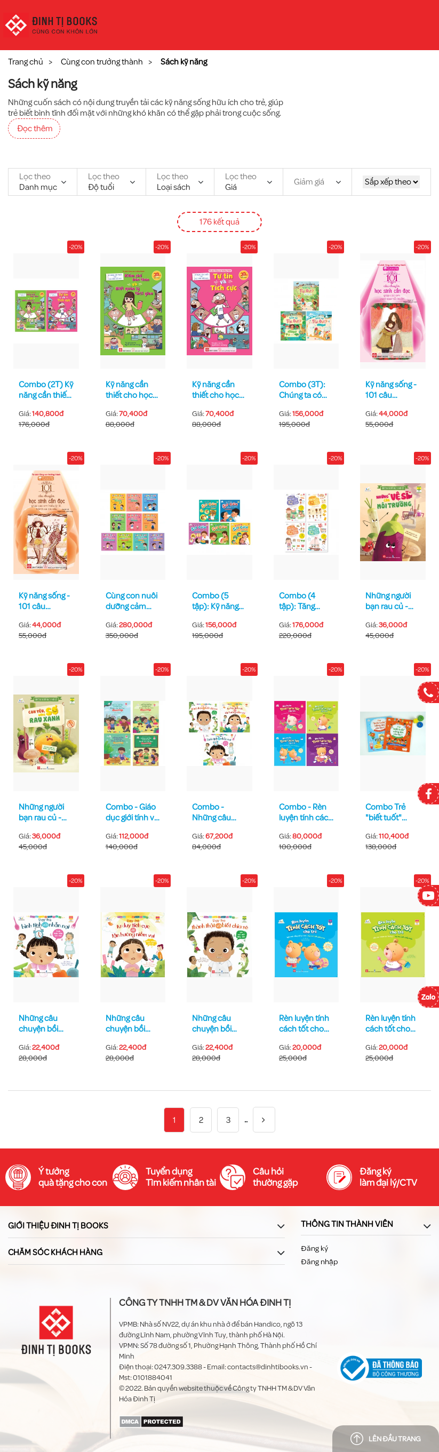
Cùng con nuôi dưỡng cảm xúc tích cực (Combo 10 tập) (131, 601)
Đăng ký (314, 1248)
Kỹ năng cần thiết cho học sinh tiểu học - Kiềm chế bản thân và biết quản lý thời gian (131, 390)
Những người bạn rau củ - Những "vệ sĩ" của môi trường (392, 601)
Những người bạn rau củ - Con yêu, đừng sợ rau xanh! (44, 812)
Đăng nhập (319, 1261)
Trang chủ (25, 62)
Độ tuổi (103, 182)
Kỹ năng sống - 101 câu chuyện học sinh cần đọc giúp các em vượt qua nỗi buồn (391, 390)
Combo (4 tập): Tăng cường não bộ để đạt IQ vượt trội (304, 601)
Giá (241, 182)
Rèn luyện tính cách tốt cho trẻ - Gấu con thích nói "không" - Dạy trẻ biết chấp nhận (390, 1023)
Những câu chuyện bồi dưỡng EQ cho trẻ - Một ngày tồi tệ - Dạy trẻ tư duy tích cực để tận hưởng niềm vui (132, 1023)
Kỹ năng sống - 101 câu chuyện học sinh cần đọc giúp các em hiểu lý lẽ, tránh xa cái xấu (45, 601)
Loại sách (173, 182)
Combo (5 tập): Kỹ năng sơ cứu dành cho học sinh (215, 601)
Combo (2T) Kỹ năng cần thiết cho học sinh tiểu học (46, 390)
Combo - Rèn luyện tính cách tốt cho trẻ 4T (306, 812)
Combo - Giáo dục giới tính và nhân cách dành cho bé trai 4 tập (132, 812)
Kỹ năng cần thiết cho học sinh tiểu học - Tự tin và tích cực (217, 390)
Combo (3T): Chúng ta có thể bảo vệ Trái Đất (305, 390)
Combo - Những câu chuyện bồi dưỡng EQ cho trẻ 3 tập (217, 812)
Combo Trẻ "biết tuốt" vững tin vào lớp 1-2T (387, 812)
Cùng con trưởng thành (102, 62)
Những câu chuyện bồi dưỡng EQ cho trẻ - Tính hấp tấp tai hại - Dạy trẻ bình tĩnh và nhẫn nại (46, 1023)
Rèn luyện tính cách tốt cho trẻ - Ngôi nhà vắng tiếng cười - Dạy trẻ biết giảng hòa (305, 1023)
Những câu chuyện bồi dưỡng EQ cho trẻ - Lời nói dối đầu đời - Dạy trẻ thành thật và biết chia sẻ (218, 1023)
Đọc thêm (35, 128)
